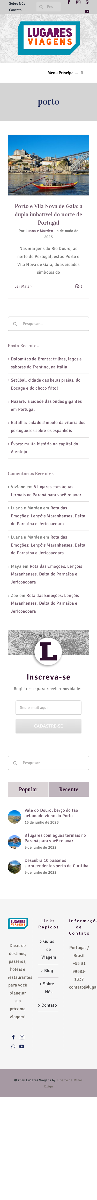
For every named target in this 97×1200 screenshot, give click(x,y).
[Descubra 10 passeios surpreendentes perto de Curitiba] (14, 864)
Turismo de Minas (69, 1080)
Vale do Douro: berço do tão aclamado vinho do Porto (51, 813)
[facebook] (69, 2)
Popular (28, 789)
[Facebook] (13, 1037)
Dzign (48, 1086)
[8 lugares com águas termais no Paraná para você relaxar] (14, 839)
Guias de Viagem (48, 949)
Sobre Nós (48, 987)
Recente (68, 789)
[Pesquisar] (41, 7)
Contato (48, 1005)
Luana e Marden (39, 230)
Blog (48, 970)
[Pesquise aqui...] (48, 7)
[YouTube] (21, 1046)
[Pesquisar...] (48, 324)
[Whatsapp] (13, 1046)
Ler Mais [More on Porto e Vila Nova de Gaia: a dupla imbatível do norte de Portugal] (21, 286)
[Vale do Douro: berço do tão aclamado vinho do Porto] (14, 814)
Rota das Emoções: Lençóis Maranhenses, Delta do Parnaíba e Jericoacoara (48, 515)
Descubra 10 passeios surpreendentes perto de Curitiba (56, 863)
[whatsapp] (87, 2)
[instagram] (78, 2)
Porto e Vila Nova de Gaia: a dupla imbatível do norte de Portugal (49, 214)
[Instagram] (22, 1037)
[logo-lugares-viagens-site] (49, 23)
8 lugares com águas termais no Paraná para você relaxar (55, 838)
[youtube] (87, 11)
